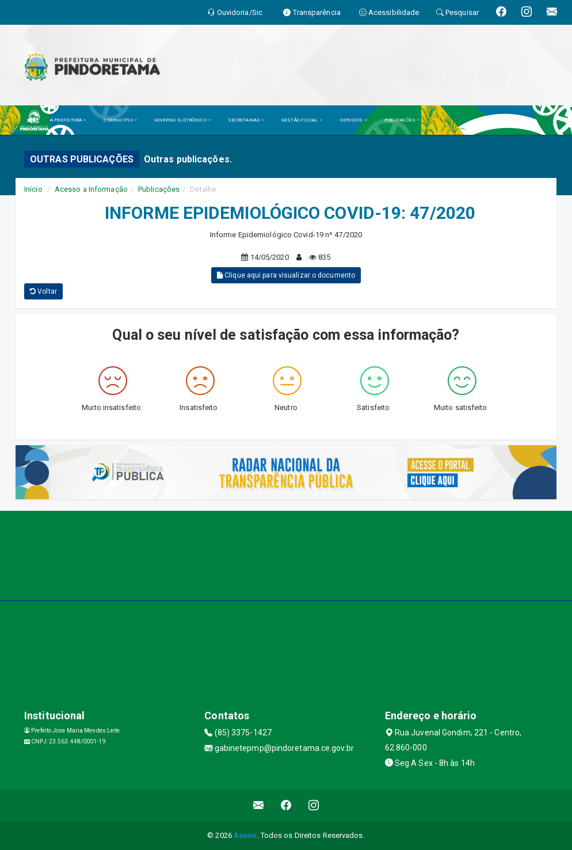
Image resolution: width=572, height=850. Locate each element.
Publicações (159, 189)
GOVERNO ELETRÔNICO (182, 120)
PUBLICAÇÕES (402, 120)
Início (33, 189)
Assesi (245, 835)
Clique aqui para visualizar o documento (286, 275)
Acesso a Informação (91, 189)
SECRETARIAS (246, 120)
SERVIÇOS (353, 120)
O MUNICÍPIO (120, 120)
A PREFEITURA (68, 120)
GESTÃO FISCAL (301, 120)
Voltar (43, 291)
